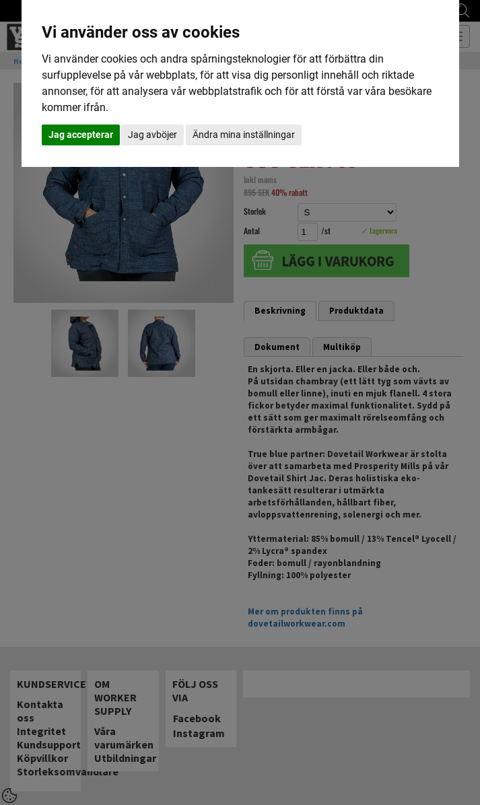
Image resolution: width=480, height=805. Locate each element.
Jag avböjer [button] (152, 134)
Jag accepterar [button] (80, 134)
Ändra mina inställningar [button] (244, 134)
